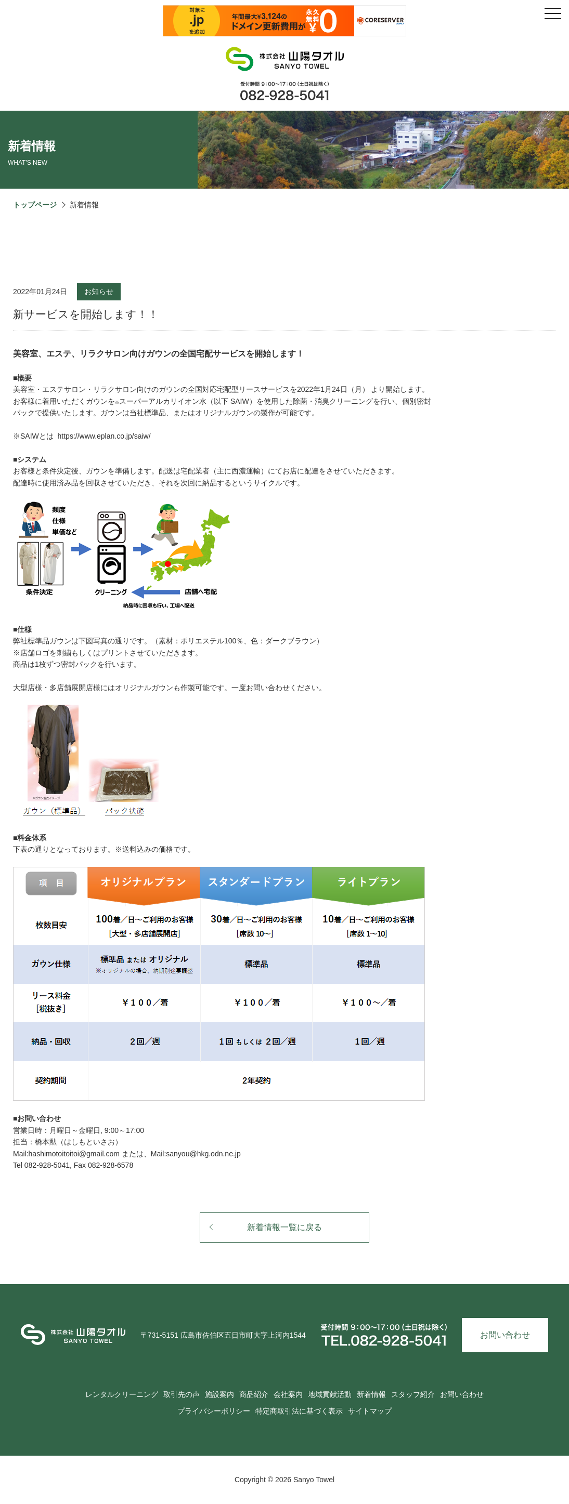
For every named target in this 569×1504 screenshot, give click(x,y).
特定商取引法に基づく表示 (299, 1411)
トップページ (35, 205)
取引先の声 (181, 1394)
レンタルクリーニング (121, 1394)
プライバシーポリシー (213, 1411)
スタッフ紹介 (413, 1394)
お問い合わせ (505, 1334)
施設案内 (219, 1394)
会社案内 (288, 1394)
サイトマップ (370, 1411)
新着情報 (371, 1394)
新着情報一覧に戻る (265, 1227)
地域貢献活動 (330, 1394)
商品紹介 (253, 1394)
